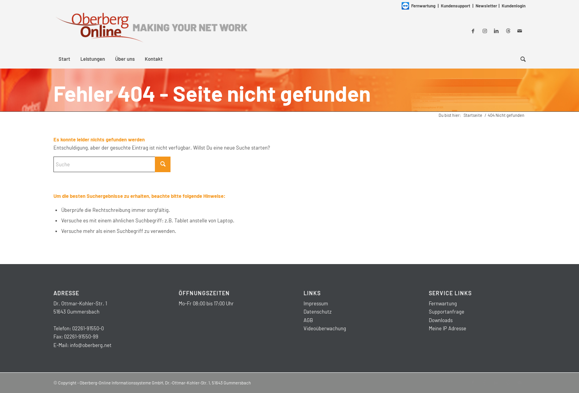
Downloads (441, 320)
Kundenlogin (514, 5)
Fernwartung (443, 303)
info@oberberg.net (91, 345)
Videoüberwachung (325, 328)
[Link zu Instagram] (484, 31)
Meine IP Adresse (447, 328)
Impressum (316, 303)
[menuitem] (64, 59)
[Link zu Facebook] (473, 31)
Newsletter (486, 5)
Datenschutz (318, 311)
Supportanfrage (446, 311)
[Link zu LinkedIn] (496, 31)
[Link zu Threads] (508, 31)
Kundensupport (455, 5)
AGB (308, 320)
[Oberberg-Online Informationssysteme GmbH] (151, 30)
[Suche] (520, 59)
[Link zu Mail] (520, 31)
